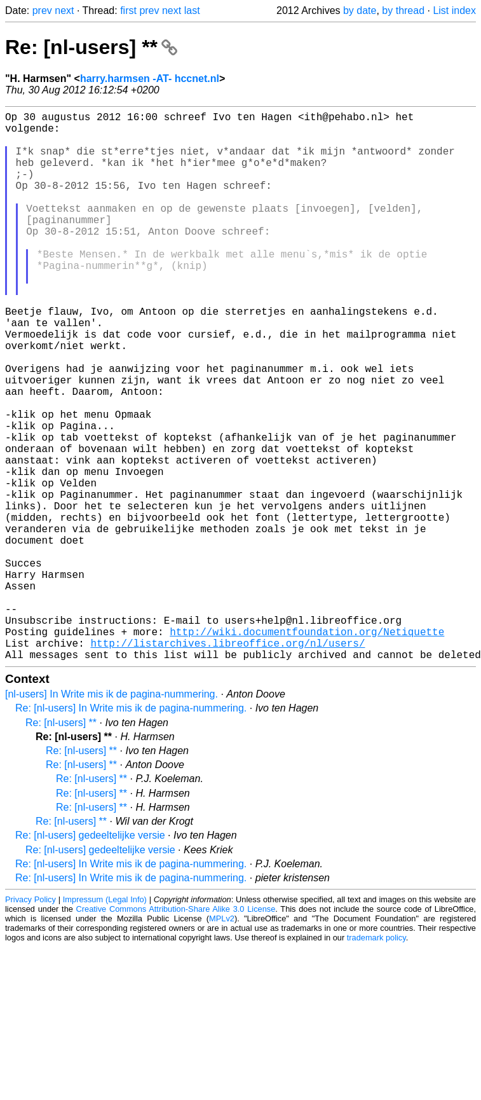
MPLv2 (221, 1040)
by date (359, 10)
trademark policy (376, 1059)
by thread (403, 10)
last (192, 10)
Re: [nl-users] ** (91, 47)
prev (42, 10)
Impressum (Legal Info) (105, 1021)
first (128, 10)
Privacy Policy (30, 1021)
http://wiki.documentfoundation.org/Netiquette (307, 748)
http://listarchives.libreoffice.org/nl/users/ (227, 762)
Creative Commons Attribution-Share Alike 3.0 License (176, 1031)
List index (454, 10)
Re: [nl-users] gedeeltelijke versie (90, 957)
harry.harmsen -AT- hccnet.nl (149, 78)
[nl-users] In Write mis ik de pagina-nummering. (111, 816)
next (64, 10)
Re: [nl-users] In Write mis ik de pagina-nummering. (131, 830)
